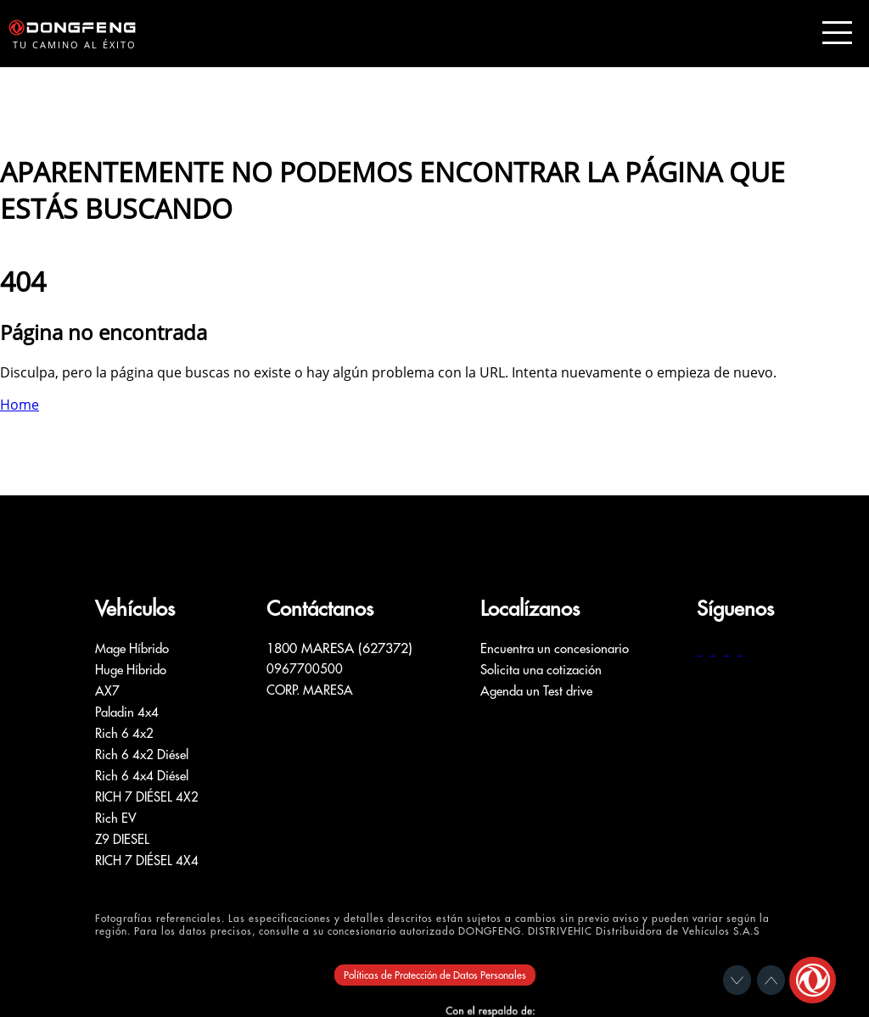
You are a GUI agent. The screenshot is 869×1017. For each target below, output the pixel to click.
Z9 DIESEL (122, 839)
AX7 (107, 691)
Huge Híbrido (130, 670)
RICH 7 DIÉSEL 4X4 (147, 860)
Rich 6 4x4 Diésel (141, 776)
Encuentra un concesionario (554, 648)
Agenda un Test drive (536, 691)
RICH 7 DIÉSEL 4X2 (147, 797)
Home (19, 404)
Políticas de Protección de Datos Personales (435, 975)
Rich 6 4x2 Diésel (141, 754)
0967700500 (304, 669)
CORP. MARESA (309, 690)
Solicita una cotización (541, 670)
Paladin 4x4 (127, 712)
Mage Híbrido (132, 648)
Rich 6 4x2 (124, 733)
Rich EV (116, 818)
